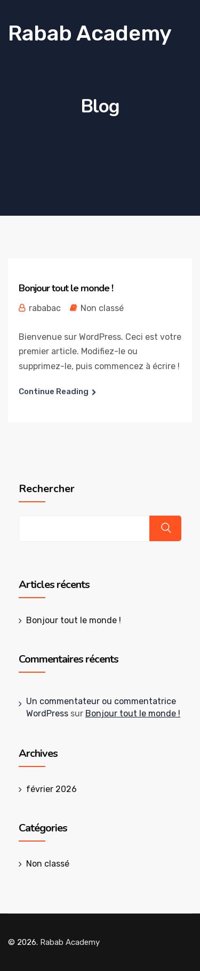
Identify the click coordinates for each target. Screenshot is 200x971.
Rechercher (47, 489)
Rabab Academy (90, 33)
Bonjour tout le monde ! (66, 288)
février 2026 (51, 789)
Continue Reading (54, 391)
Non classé (102, 308)
